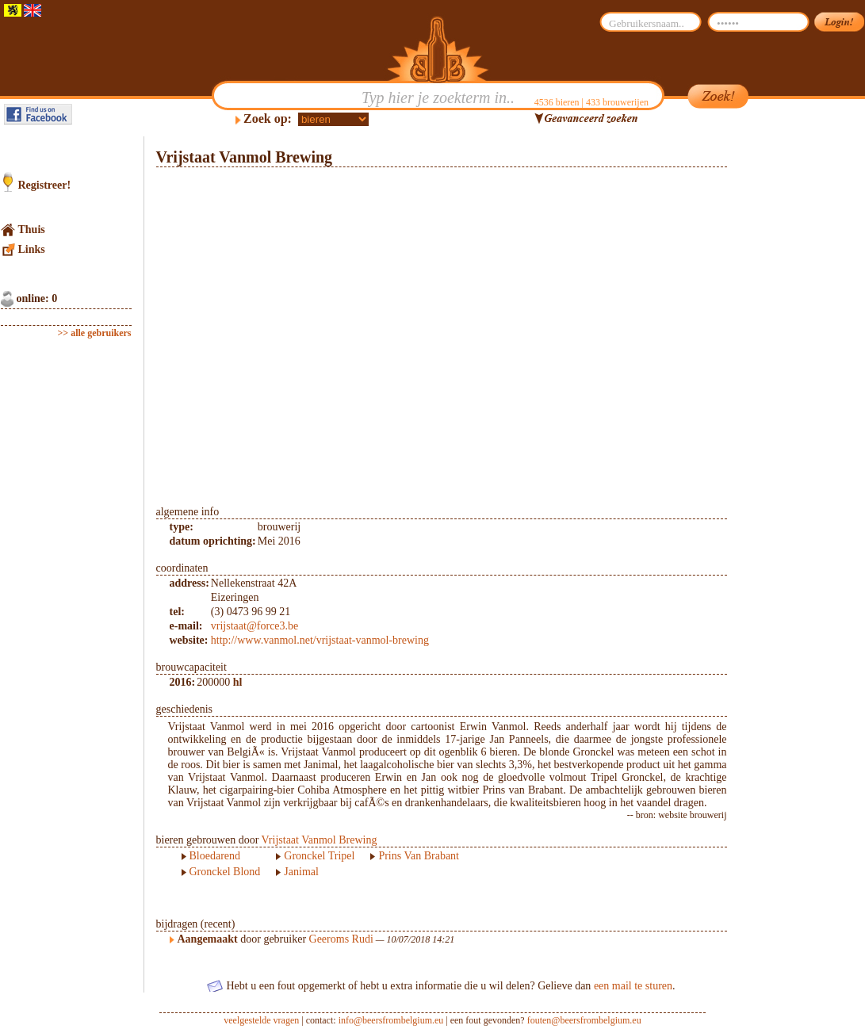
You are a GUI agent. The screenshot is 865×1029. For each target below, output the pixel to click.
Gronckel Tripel (319, 856)
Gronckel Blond (225, 872)
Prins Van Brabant (418, 856)
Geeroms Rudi (341, 939)
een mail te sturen (633, 986)
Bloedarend (215, 856)
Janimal (301, 872)
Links (31, 249)
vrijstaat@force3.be (254, 626)
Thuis (31, 229)
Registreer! (44, 185)
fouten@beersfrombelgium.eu (584, 1020)
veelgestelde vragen (261, 1020)
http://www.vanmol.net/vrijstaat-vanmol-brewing (320, 640)
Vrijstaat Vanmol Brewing (319, 840)
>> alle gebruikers (95, 333)
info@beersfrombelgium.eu (391, 1020)
